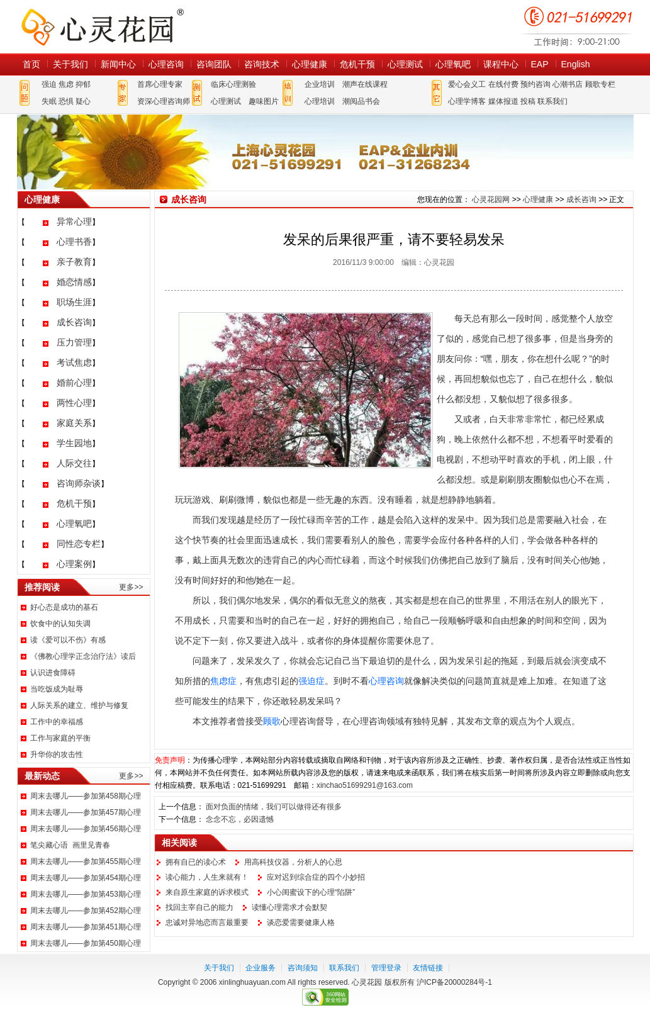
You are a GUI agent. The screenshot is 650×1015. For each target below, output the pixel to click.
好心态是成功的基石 (64, 607)
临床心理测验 (233, 84)
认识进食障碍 (53, 672)
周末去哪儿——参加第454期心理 (85, 877)
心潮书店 (567, 84)
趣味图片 (264, 101)
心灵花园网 (102, 26)
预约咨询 (535, 84)
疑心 (83, 101)
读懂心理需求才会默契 (289, 907)
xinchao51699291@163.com (365, 785)
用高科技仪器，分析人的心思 (293, 862)
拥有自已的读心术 (195, 862)
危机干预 (357, 64)
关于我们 (70, 64)
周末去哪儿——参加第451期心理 (85, 926)
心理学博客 (467, 101)
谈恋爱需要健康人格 (301, 922)
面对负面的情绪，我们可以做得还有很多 (274, 806)
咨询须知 (303, 967)
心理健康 (309, 64)
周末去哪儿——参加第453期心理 (85, 894)
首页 (31, 64)
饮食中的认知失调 (60, 623)
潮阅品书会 (361, 101)
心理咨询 (166, 64)
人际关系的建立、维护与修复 (79, 705)
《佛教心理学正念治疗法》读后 (83, 656)
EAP (540, 64)
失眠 (49, 101)
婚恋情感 (74, 282)
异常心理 (74, 221)
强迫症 (311, 681)
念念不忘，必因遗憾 (240, 819)
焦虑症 (223, 681)
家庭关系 (74, 423)
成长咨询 (74, 322)
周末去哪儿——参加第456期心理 (85, 828)
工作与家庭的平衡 (60, 738)
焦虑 (66, 84)
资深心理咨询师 (163, 101)
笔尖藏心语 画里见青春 (70, 845)
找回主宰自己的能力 (199, 907)
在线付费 (503, 84)
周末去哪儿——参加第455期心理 (85, 861)
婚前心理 (74, 383)
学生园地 (74, 443)
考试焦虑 (74, 362)
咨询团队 (214, 64)
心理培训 (320, 101)
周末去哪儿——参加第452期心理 (85, 910)
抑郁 (83, 84)
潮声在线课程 (365, 84)
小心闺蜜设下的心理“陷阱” (311, 892)
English (575, 64)
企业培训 (320, 84)
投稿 (527, 101)
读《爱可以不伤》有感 (68, 640)
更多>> (131, 587)
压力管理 (74, 342)
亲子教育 (74, 262)
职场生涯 (74, 302)
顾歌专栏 (600, 84)
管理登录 (386, 967)
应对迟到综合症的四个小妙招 (316, 877)
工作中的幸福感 (56, 721)
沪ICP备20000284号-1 (454, 982)
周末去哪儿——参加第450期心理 (85, 943)
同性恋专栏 (79, 544)
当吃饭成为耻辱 (56, 689)
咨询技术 (261, 64)
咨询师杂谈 (79, 483)
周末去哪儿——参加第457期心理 (85, 812)
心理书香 (74, 242)
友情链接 (428, 967)
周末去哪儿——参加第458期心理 (85, 796)
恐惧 (66, 101)
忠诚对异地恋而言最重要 (207, 922)
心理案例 (74, 564)
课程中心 (500, 64)
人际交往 (74, 463)
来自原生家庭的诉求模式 (207, 892)
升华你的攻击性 (56, 754)
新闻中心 (118, 64)
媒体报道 (503, 101)
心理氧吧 (453, 64)
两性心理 (74, 403)
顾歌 (272, 721)
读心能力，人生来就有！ (207, 877)
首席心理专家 (159, 84)
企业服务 (260, 967)
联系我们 (552, 101)
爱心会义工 (467, 84)
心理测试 (405, 64)
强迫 (49, 84)
